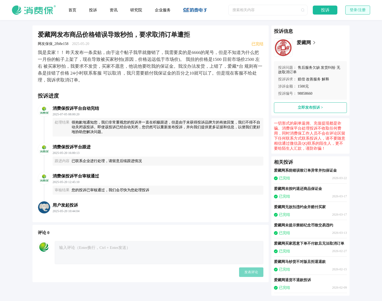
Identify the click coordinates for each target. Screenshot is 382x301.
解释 (325, 79)
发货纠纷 (328, 68)
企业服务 (163, 10)
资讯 (114, 10)
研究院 (136, 10)
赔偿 (301, 79)
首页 (72, 10)
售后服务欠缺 (309, 68)
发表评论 (251, 272)
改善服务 (313, 79)
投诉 (93, 10)
